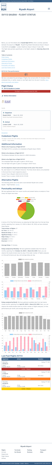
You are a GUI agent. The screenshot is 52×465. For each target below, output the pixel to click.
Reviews (29, 452)
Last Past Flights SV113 (8, 67)
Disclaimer (17, 463)
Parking (29, 450)
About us (26, 463)
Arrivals (4, 452)
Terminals (17, 450)
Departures (5, 454)
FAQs (41, 452)
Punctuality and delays (8, 65)
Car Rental (17, 452)
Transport (43, 450)
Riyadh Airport (26, 9)
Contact (22, 463)
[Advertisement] (26, 29)
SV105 (17, 184)
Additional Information (8, 61)
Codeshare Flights (7, 59)
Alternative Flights (7, 63)
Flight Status (5, 57)
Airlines (4, 458)
